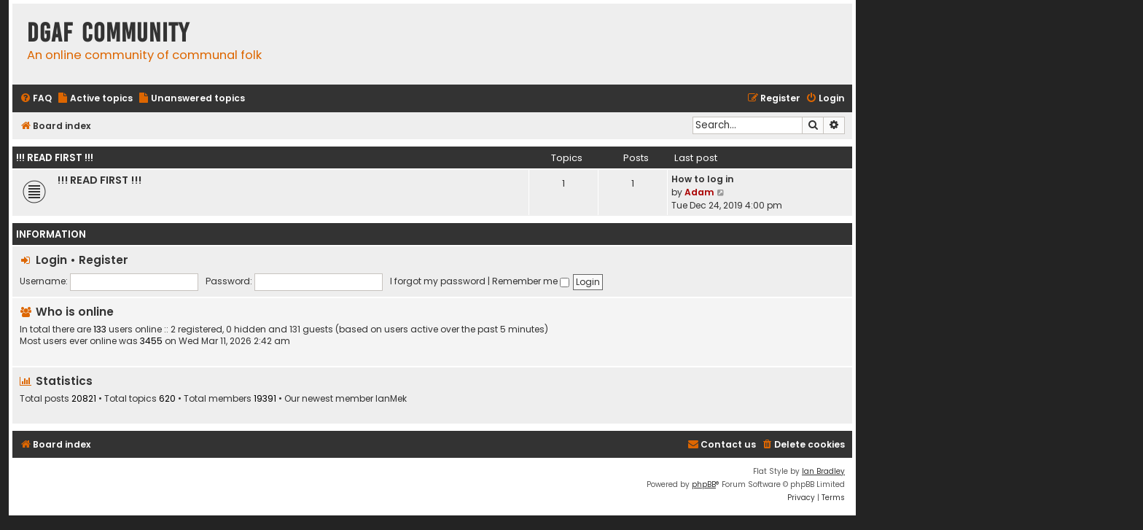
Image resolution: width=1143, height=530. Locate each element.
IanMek (391, 399)
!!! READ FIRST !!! (54, 158)
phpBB (704, 484)
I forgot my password (437, 281)
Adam (699, 192)
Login (51, 260)
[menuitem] (36, 99)
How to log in (702, 179)
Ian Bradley (823, 471)
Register (103, 260)
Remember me (530, 281)
